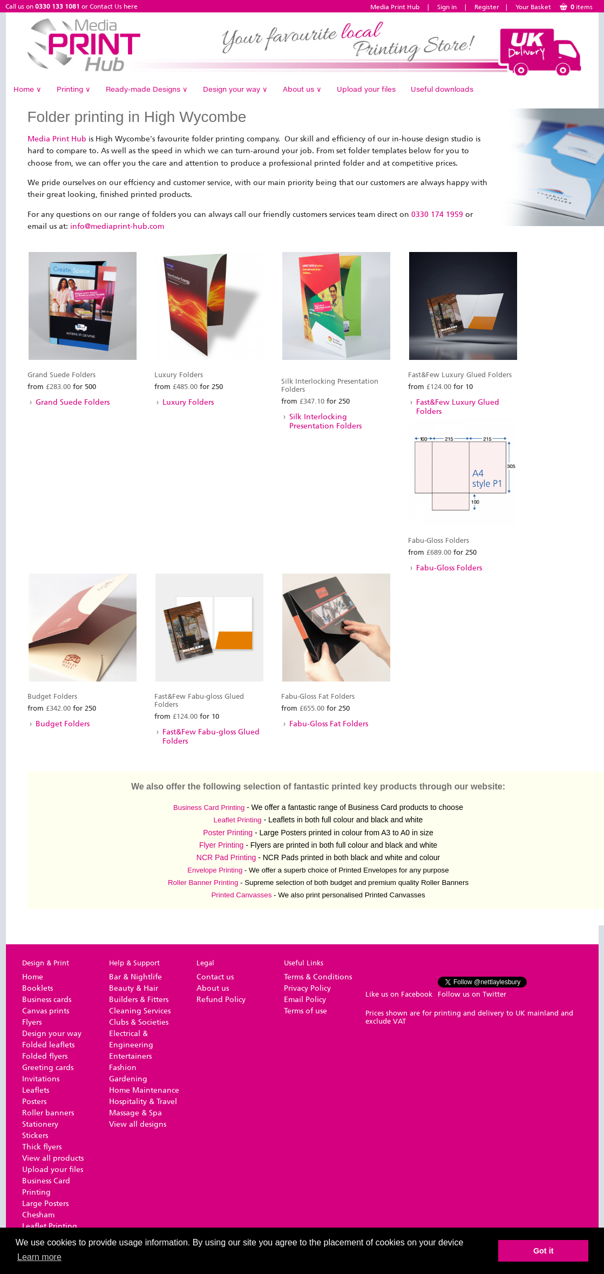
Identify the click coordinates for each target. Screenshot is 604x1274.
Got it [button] (543, 1250)
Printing (74, 89)
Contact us (215, 977)
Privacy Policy (307, 988)
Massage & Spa (135, 1113)
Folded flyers (44, 1056)
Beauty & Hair (133, 988)
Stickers (35, 1135)
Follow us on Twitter (472, 994)
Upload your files (366, 89)
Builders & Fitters (138, 999)
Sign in (447, 7)
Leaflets (35, 1090)
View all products (53, 1158)
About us (302, 89)
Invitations (40, 1079)
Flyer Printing (221, 845)
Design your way (235, 89)
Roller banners (48, 1113)
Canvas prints (45, 1011)
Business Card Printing (209, 807)
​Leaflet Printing (238, 820)
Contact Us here (114, 6)
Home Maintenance (144, 1090)
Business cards (46, 999)
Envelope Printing (214, 870)
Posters (34, 1101)
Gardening (128, 1079)
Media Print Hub (394, 7)
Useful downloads (442, 89)
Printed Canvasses (241, 895)
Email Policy (305, 999)
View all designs (137, 1124)
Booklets (37, 988)
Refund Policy (221, 999)
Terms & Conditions (318, 977)
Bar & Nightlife (135, 977)
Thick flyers (42, 1147)
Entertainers (130, 1056)
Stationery (40, 1124)
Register (486, 7)
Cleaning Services (140, 1011)
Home (27, 89)
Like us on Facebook (398, 994)
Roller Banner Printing (203, 882)
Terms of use (305, 1011)
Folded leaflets (48, 1045)
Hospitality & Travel (143, 1101)
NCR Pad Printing (226, 857)
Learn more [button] (39, 1257)
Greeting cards (47, 1067)
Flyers (32, 1022)
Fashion (123, 1067)
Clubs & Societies (138, 1022)
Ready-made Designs (147, 89)
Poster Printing (228, 832)
